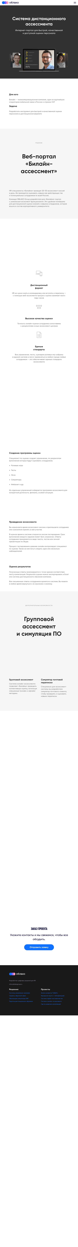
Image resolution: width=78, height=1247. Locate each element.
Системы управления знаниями (19, 993)
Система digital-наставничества (52, 998)
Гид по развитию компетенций (51, 1004)
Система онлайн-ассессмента (51, 1001)
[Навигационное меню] (75, 2)
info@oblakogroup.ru (15, 984)
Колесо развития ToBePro (49, 993)
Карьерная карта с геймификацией (52, 996)
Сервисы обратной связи (17, 996)
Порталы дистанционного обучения (21, 1001)
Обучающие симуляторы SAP (18, 998)
